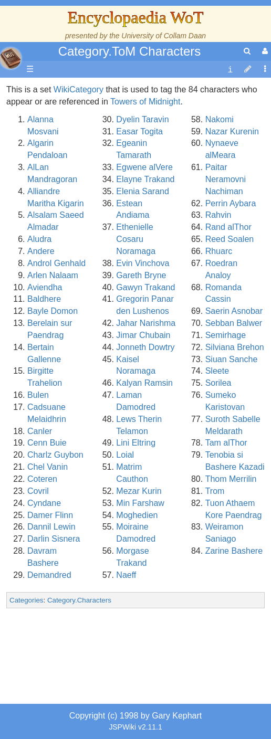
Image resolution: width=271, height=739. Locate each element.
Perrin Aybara (230, 203)
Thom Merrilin (231, 478)
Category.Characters (79, 600)
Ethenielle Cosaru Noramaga (135, 239)
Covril (38, 491)
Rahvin (218, 214)
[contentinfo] (230, 69)
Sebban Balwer (234, 323)
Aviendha (44, 287)
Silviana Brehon (234, 347)
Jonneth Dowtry (145, 347)
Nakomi (219, 119)
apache (10, 58)
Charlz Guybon (55, 454)
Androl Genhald (56, 263)
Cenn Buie (47, 442)
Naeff (126, 575)
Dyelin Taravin (142, 119)
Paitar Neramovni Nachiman (225, 179)
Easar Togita (139, 131)
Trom (215, 491)
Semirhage (225, 335)
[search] (247, 51)
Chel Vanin (47, 466)
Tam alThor (226, 442)
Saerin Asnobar (234, 311)
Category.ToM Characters (129, 51)
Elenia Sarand (142, 191)
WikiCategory (78, 89)
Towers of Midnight (145, 101)
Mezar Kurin (138, 491)
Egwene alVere (144, 167)
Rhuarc (219, 251)
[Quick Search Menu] (247, 51)
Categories (26, 600)
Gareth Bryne (141, 275)
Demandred (49, 575)
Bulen (38, 394)
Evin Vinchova (142, 263)
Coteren (42, 478)
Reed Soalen (229, 239)
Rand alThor (228, 227)
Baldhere (44, 298)
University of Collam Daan (163, 35)
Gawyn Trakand (145, 287)
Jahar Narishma (145, 323)
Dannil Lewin (51, 526)
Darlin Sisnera (53, 538)
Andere (41, 251)
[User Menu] (263, 51)
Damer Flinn (50, 515)
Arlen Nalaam (52, 275)
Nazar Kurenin (232, 131)
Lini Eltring (135, 442)
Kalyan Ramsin (144, 382)
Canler (39, 431)
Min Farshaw (140, 503)
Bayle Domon (52, 311)
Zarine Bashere (234, 550)
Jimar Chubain (143, 335)
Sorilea (218, 382)
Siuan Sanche (231, 359)
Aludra (39, 239)
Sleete (217, 370)
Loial (125, 454)
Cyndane (44, 503)
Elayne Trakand (145, 179)
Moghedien (137, 515)
